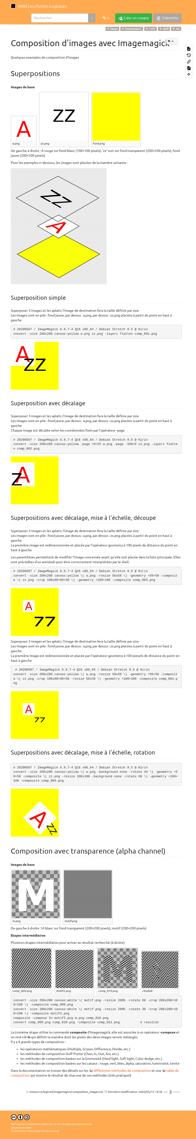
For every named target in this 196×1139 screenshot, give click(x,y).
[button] (106, 18)
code (150, 28)
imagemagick (131, 28)
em (176, 28)
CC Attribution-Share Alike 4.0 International (35, 1131)
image (112, 28)
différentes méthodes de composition (122, 1070)
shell (164, 28)
